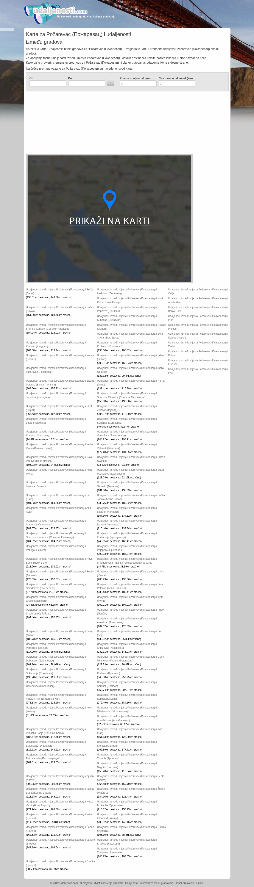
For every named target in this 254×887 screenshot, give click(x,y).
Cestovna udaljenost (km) (176, 78)
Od (31, 78)
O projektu (86, 883)
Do (70, 78)
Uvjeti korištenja (103, 883)
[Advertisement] (101, 124)
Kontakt (118, 883)
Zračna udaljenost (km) (135, 78)
